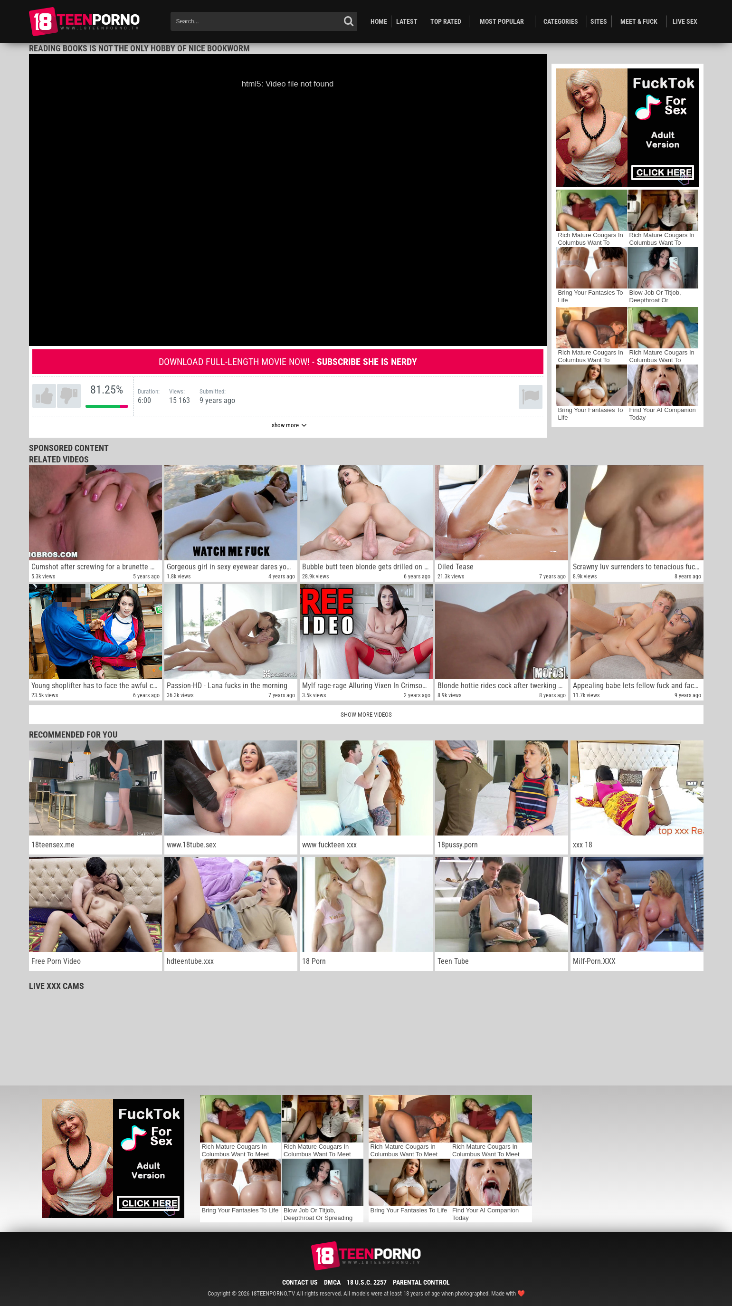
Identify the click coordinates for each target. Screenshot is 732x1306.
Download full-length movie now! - (288, 361)
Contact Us (300, 1282)
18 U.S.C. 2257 (367, 1282)
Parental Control (421, 1282)
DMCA (332, 1282)
